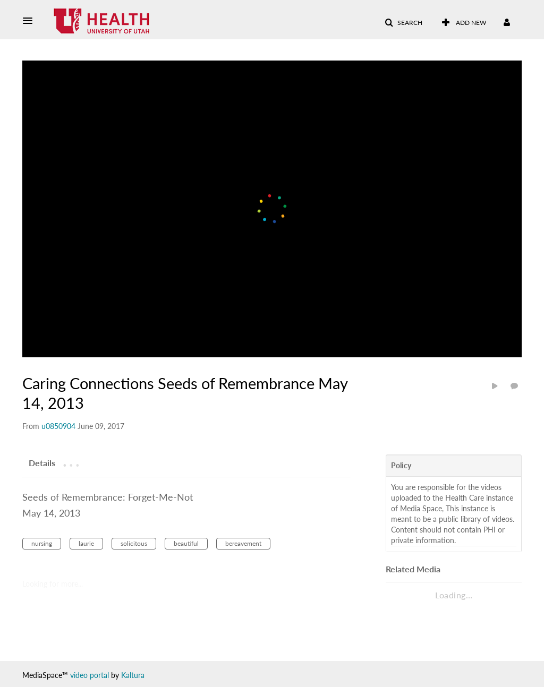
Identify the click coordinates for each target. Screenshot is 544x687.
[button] (30, 20)
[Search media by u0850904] (58, 426)
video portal (89, 675)
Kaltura (132, 675)
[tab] (42, 462)
